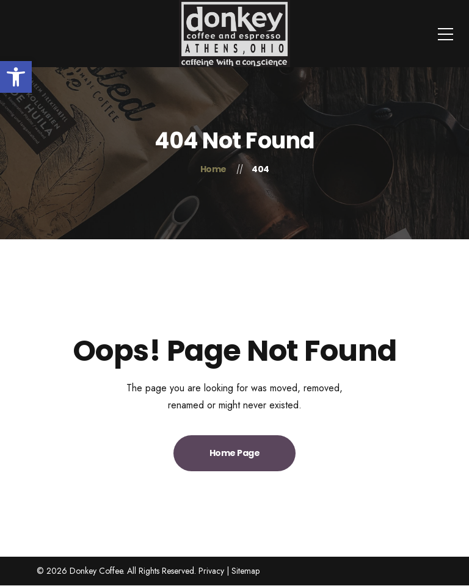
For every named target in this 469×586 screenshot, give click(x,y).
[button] (16, 77)
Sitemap (245, 571)
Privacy (211, 571)
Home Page (234, 453)
